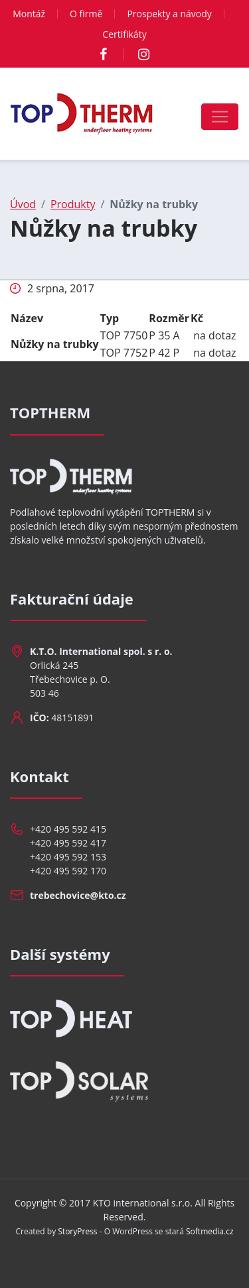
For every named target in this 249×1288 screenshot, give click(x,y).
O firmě (86, 13)
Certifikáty (124, 34)
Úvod (23, 204)
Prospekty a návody (169, 13)
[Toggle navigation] (219, 116)
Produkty (73, 204)
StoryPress (77, 1231)
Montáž (29, 13)
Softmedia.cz (210, 1231)
